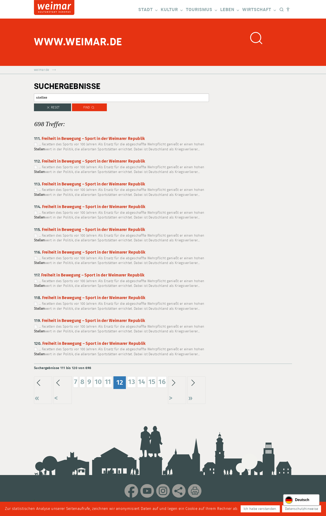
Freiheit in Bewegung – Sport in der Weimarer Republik (93, 139)
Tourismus (202, 10)
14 (141, 382)
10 (98, 382)
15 (152, 382)
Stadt (148, 10)
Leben (230, 10)
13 (131, 382)
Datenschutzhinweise (301, 509)
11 (108, 382)
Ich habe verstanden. (260, 509)
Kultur (172, 10)
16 (162, 382)
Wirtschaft (259, 10)
